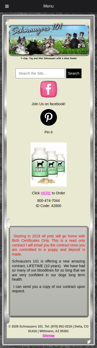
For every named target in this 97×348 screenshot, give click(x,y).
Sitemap (48, 335)
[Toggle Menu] (7, 6)
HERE (46, 193)
